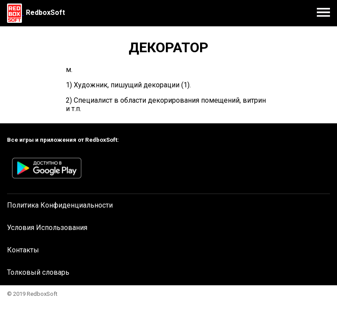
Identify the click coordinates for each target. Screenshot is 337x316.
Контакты (23, 250)
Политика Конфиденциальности (60, 205)
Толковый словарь (38, 272)
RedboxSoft (45, 12)
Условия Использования (47, 227)
